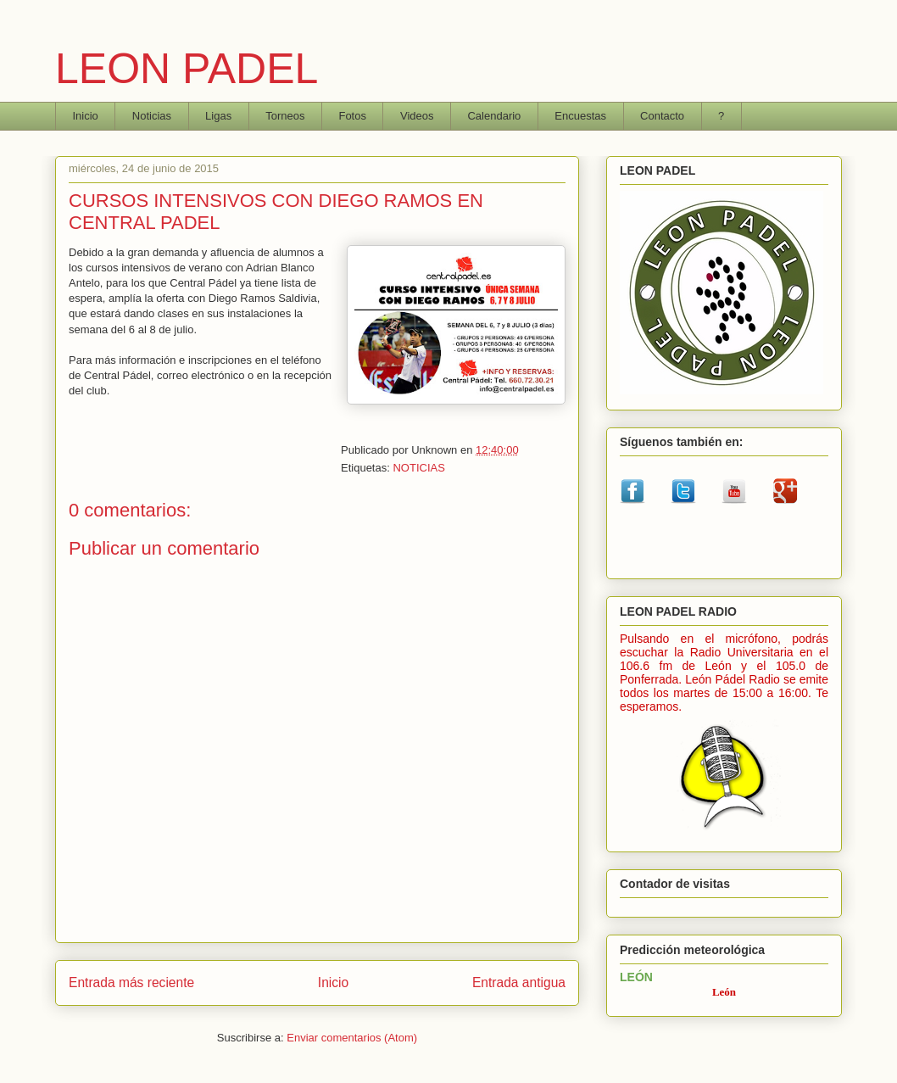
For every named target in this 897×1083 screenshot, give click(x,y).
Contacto (662, 115)
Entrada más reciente (131, 982)
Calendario (494, 115)
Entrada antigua (519, 982)
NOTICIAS (418, 467)
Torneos (284, 115)
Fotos (352, 115)
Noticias (151, 115)
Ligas (218, 115)
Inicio (85, 115)
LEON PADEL (186, 68)
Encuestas (580, 115)
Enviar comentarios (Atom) (352, 1037)
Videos (417, 115)
